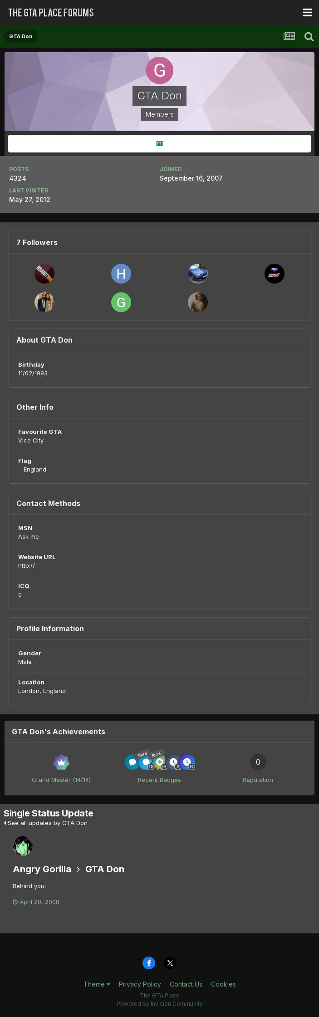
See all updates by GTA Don (46, 822)
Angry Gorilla (42, 869)
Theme (96, 984)
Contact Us (186, 984)
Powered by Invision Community (160, 1003)
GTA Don (104, 869)
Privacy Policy (140, 984)
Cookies (223, 984)
